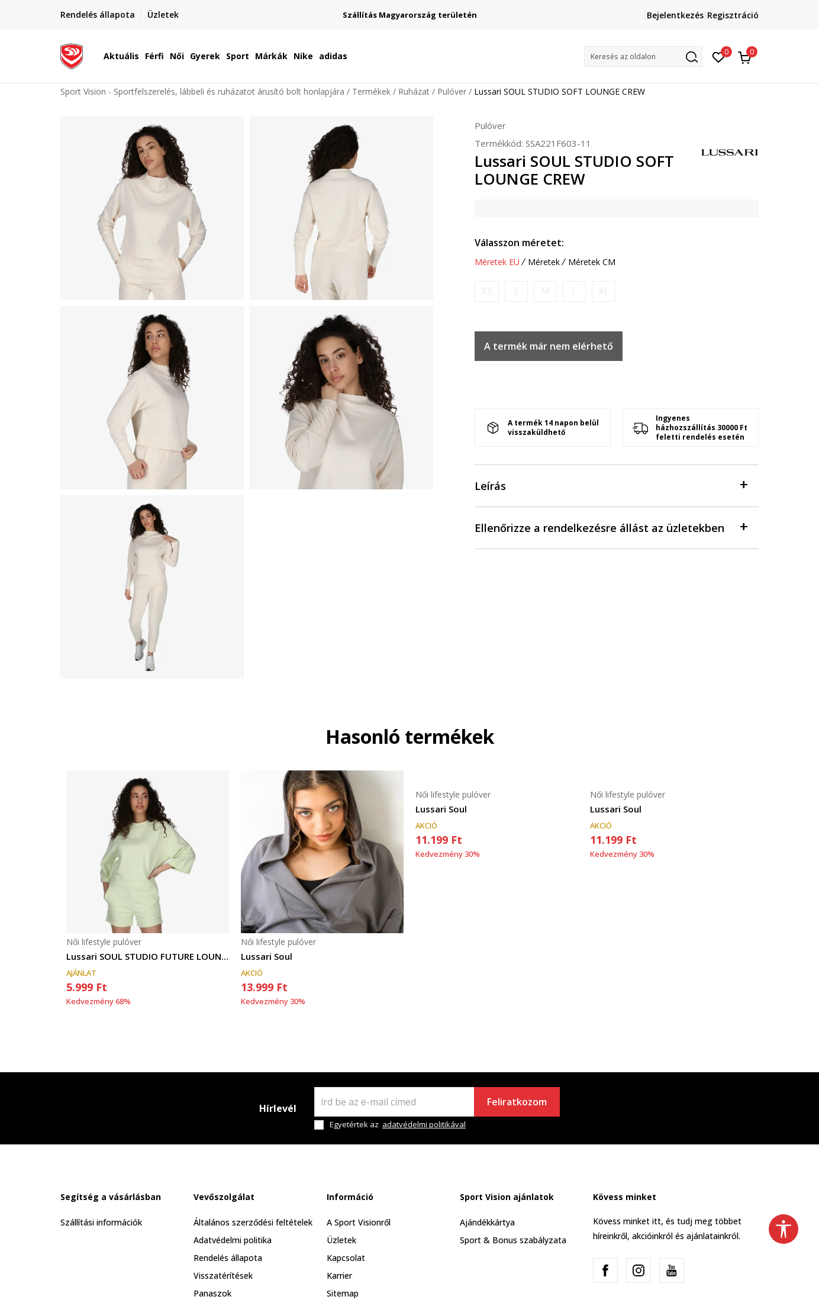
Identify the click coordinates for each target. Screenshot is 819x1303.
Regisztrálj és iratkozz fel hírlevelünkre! (410, 10)
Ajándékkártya (487, 1222)
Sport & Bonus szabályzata (513, 1240)
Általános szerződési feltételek (253, 1222)
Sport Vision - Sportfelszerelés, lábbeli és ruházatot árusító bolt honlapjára (202, 91)
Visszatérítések (223, 1275)
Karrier (339, 1275)
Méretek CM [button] (591, 262)
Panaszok (212, 1293)
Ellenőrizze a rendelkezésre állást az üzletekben (611, 527)
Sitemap (343, 1293)
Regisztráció (733, 15)
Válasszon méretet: (519, 242)
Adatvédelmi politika (233, 1240)
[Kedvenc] (718, 56)
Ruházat (414, 91)
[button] (643, 56)
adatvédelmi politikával (424, 1124)
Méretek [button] (544, 262)
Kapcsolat (346, 1257)
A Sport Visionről (359, 1222)
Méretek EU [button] (497, 262)
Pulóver (451, 91)
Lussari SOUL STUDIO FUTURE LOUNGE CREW (147, 956)
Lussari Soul (266, 956)
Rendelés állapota (228, 1257)
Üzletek (341, 1240)
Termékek (371, 91)
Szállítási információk (101, 1222)
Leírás (611, 485)
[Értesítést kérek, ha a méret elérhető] (487, 291)
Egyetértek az (398, 1125)
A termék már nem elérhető (548, 346)
